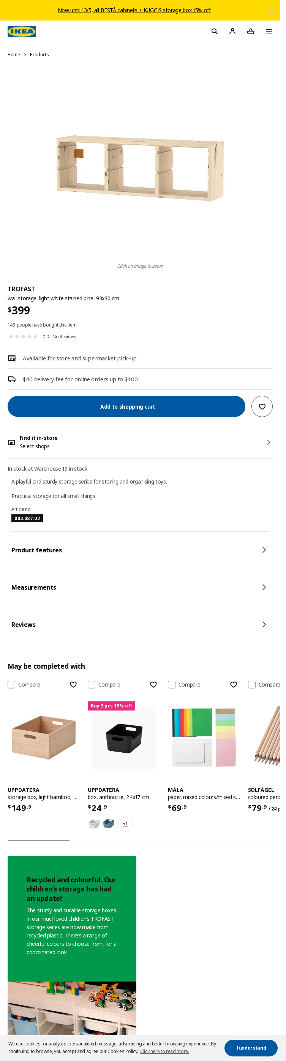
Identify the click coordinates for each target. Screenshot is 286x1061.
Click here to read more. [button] (164, 1051)
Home (14, 54)
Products (39, 54)
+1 (125, 823)
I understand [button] (251, 1048)
